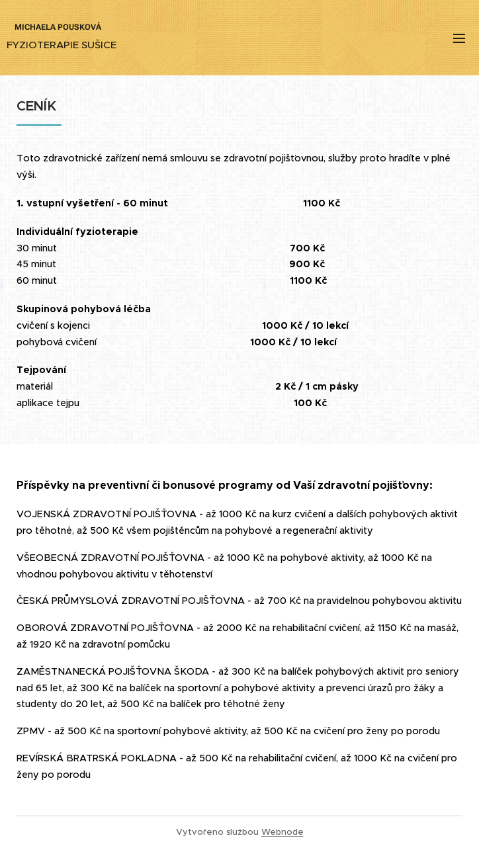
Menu (459, 38)
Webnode (282, 831)
